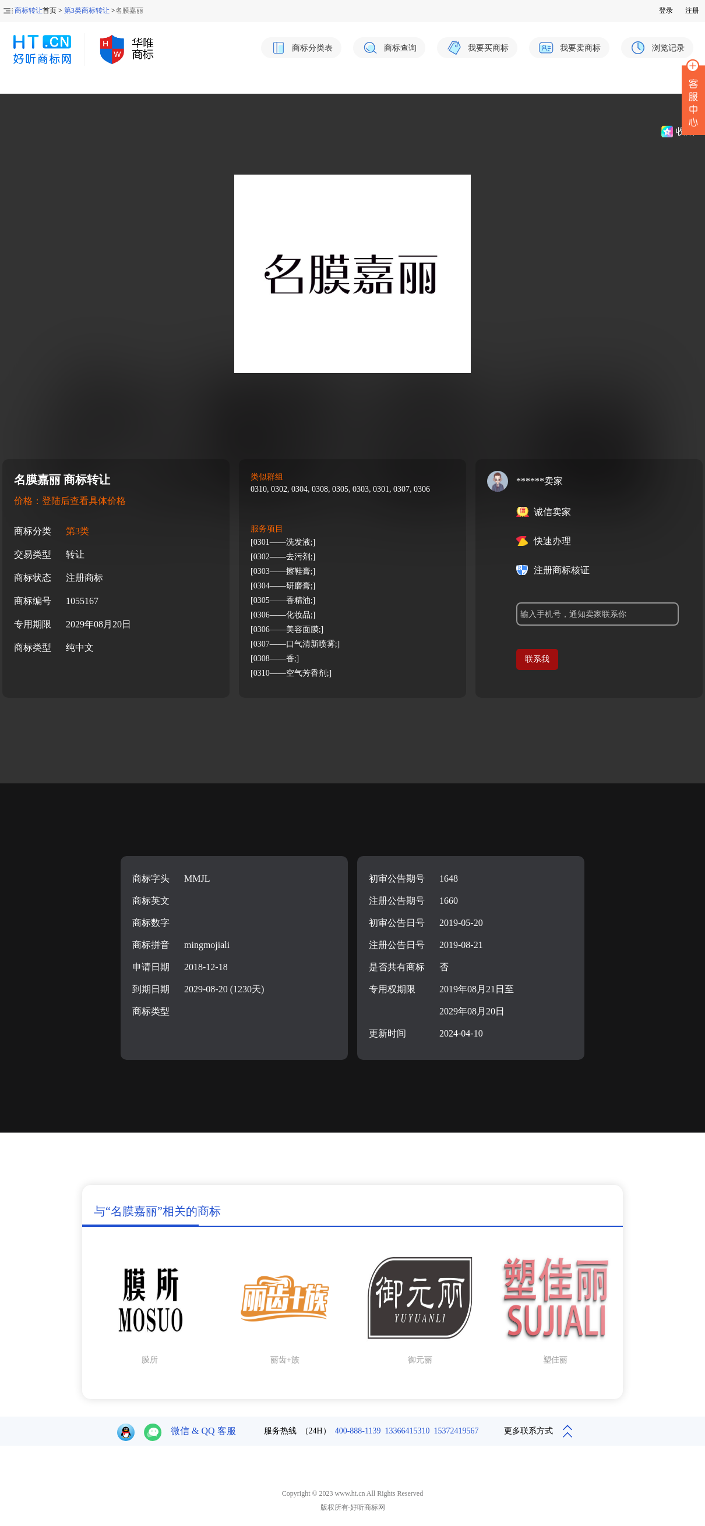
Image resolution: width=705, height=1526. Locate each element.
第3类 (77, 531)
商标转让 (29, 10)
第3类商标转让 (87, 10)
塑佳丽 (555, 1359)
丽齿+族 (284, 1359)
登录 (666, 10)
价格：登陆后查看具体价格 (70, 501)
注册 (692, 10)
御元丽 (420, 1359)
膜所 (150, 1359)
